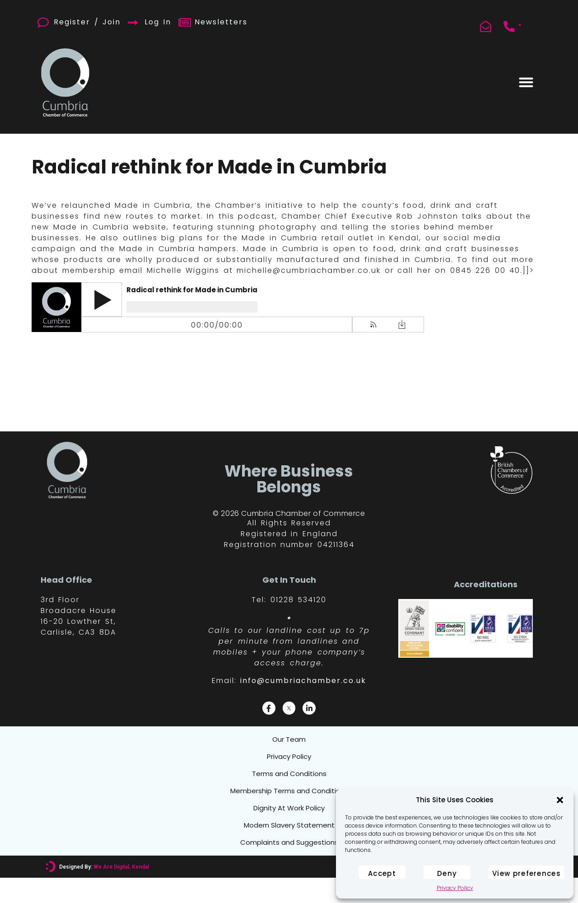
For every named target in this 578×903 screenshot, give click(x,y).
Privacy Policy (455, 888)
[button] (559, 800)
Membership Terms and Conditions (289, 803)
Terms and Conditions (289, 782)
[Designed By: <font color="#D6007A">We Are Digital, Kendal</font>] (50, 892)
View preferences (526, 873)
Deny (447, 873)
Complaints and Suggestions (289, 865)
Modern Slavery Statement (289, 845)
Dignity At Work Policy (289, 824)
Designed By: (104, 892)
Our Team (289, 741)
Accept (382, 873)
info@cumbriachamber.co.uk (303, 680)
